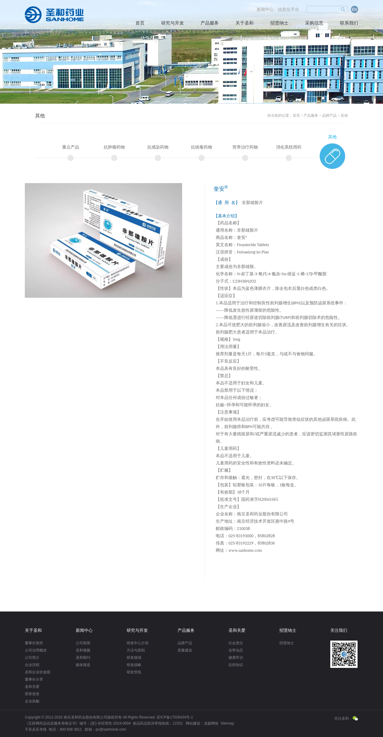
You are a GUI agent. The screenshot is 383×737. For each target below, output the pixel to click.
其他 (344, 115)
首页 (140, 23)
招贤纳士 (279, 23)
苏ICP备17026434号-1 (175, 717)
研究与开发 (172, 23)
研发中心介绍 (137, 643)
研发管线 (134, 672)
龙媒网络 (211, 723)
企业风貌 (32, 701)
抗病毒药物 (201, 147)
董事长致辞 (34, 643)
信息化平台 (288, 9)
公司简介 (32, 657)
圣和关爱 (32, 687)
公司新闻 (83, 643)
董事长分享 (34, 679)
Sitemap (227, 723)
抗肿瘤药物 (114, 147)
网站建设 (193, 723)
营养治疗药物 (245, 147)
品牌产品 (329, 115)
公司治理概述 (36, 650)
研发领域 (134, 657)
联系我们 (349, 23)
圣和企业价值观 (37, 672)
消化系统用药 (288, 147)
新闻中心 (265, 9)
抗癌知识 (235, 665)
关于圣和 (244, 23)
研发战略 (134, 665)
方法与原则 (136, 650)
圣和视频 (83, 650)
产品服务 (210, 23)
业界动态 (235, 650)
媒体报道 (83, 665)
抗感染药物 (157, 147)
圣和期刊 (83, 657)
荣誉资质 (32, 694)
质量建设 (185, 650)
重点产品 (70, 147)
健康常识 (235, 657)
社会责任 (235, 643)
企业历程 (32, 665)
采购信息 (314, 23)
